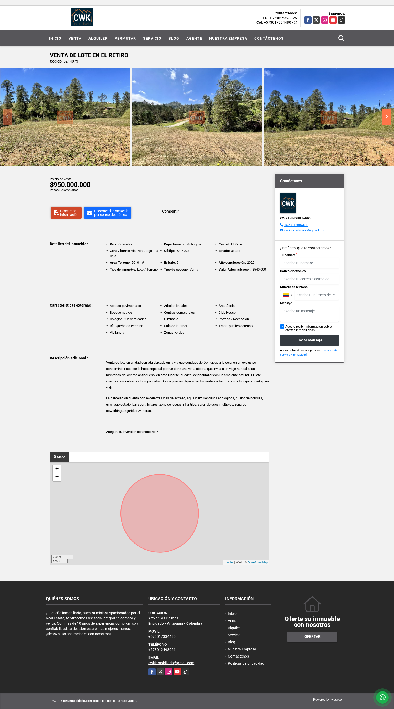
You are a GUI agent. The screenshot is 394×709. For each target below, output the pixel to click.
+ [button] (57, 469)
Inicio (55, 38)
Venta (75, 38)
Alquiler (98, 38)
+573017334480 (277, 22)
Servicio (152, 38)
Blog (174, 38)
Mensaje (287, 303)
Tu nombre (288, 255)
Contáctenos (269, 38)
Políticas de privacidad (246, 663)
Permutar (125, 38)
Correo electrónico (294, 271)
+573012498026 (283, 18)
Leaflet (229, 562)
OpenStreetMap (258, 562)
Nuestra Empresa (228, 38)
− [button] (57, 477)
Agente (194, 38)
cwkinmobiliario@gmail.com (305, 230)
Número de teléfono (294, 287)
